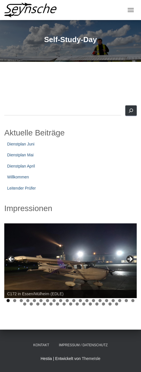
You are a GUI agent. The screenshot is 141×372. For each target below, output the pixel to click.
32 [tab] (97, 304)
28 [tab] (70, 304)
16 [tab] (107, 300)
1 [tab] (8, 300)
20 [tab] (133, 300)
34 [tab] (110, 304)
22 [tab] (31, 304)
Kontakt (41, 345)
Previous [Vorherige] (11, 259)
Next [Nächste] (129, 259)
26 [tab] (57, 304)
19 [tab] (126, 300)
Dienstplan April (21, 166)
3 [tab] (21, 300)
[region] (70, 260)
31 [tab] (90, 304)
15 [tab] (100, 300)
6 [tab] (41, 300)
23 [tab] (38, 304)
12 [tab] (80, 300)
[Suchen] (131, 110)
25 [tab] (51, 304)
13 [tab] (87, 300)
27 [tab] (64, 304)
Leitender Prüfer (21, 188)
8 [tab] (54, 300)
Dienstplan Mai (20, 155)
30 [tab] (83, 304)
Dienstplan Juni (21, 144)
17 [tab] (113, 300)
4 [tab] (27, 300)
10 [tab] (67, 300)
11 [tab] (74, 300)
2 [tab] (14, 300)
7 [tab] (47, 300)
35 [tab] (116, 304)
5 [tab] (34, 300)
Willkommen (18, 177)
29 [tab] (77, 304)
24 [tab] (44, 304)
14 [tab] (93, 300)
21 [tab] (24, 304)
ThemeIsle (91, 358)
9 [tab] (60, 300)
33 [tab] (103, 304)
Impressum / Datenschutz (83, 345)
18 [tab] (120, 300)
